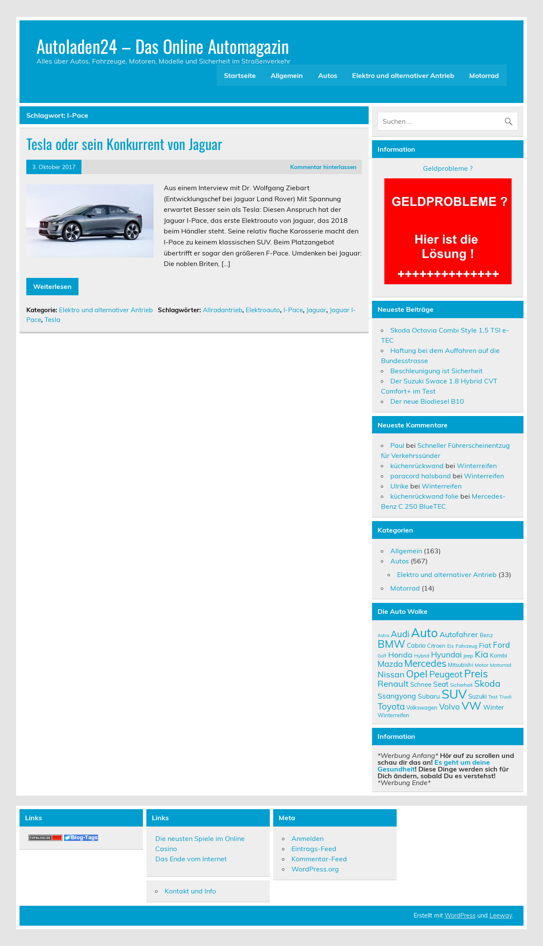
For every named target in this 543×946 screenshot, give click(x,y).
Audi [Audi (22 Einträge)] (400, 633)
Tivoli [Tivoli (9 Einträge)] (505, 697)
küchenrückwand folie (424, 496)
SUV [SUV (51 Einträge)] (454, 694)
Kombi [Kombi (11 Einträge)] (498, 655)
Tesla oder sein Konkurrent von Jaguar (124, 143)
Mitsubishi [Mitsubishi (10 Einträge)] (460, 664)
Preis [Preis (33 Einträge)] (476, 673)
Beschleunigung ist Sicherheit (436, 370)
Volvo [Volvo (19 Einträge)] (449, 707)
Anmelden (307, 838)
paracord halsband (420, 476)
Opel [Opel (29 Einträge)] (417, 673)
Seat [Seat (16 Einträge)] (440, 683)
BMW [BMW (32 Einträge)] (391, 643)
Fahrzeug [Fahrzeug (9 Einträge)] (466, 646)
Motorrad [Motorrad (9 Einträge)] (500, 665)
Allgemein (287, 75)
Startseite (240, 75)
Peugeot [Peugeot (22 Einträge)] (445, 674)
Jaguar (316, 310)
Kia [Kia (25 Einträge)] (481, 654)
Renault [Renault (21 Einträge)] (393, 683)
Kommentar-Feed (319, 858)
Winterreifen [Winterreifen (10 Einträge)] (393, 715)
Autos (327, 75)
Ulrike (399, 486)
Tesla (52, 320)
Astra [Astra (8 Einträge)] (383, 635)
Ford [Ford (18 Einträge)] (501, 645)
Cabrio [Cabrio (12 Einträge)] (416, 645)
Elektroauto (263, 310)
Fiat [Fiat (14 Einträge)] (485, 645)
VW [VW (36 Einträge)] (471, 705)
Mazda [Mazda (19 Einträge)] (390, 664)
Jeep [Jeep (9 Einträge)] (468, 655)
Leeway (501, 915)
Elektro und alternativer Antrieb (403, 75)
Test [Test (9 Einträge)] (493, 697)
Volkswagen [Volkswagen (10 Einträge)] (421, 707)
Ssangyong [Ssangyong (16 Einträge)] (397, 695)
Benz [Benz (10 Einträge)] (486, 635)
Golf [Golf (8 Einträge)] (382, 656)
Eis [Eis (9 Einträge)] (450, 646)
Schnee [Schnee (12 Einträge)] (420, 684)
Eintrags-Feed (313, 848)
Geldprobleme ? (448, 168)
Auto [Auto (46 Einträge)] (424, 632)
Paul (397, 445)
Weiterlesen (52, 286)
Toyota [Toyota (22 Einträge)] (391, 706)
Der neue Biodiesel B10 (427, 401)
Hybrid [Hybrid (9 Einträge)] (421, 655)
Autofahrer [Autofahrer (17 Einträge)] (458, 634)
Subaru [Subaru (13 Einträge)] (429, 696)
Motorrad (484, 75)
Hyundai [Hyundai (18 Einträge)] (446, 654)
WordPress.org (315, 869)
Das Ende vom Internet (191, 858)
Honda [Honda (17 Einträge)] (400, 655)
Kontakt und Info (190, 891)
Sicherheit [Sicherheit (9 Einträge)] (461, 685)
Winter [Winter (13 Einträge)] (493, 707)
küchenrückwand (417, 465)
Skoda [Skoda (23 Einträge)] (487, 683)
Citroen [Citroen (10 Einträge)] (436, 645)
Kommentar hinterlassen (323, 166)
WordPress (460, 915)
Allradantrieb (222, 310)
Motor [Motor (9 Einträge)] (481, 665)
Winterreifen (477, 465)
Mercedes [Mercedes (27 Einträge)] (425, 663)
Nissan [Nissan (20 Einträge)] (391, 674)
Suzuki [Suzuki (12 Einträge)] (477, 696)
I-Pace (293, 310)
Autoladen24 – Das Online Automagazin (162, 46)
